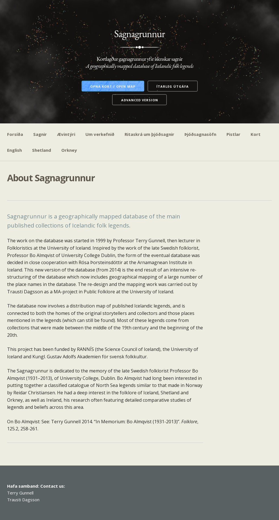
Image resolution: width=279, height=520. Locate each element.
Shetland (41, 150)
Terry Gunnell (20, 493)
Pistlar (233, 134)
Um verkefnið (99, 134)
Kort (256, 134)
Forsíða (15, 134)
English (14, 150)
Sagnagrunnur (139, 33)
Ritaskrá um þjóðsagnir (149, 134)
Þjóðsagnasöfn (200, 134)
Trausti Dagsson (23, 499)
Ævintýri (66, 134)
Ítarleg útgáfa (172, 86)
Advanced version (139, 100)
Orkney (69, 150)
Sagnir (40, 134)
